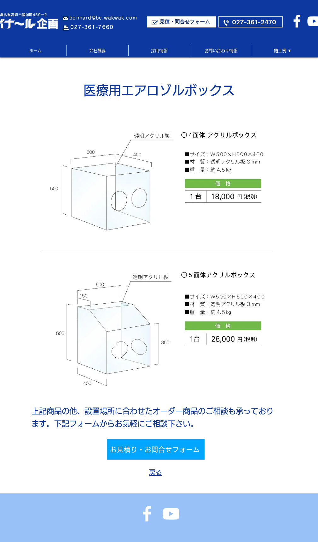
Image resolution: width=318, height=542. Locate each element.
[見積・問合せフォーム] (181, 21)
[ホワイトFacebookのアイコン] (296, 21)
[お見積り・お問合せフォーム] (156, 449)
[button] (283, 50)
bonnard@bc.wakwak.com (103, 17)
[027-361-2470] (250, 21)
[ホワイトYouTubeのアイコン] (171, 513)
